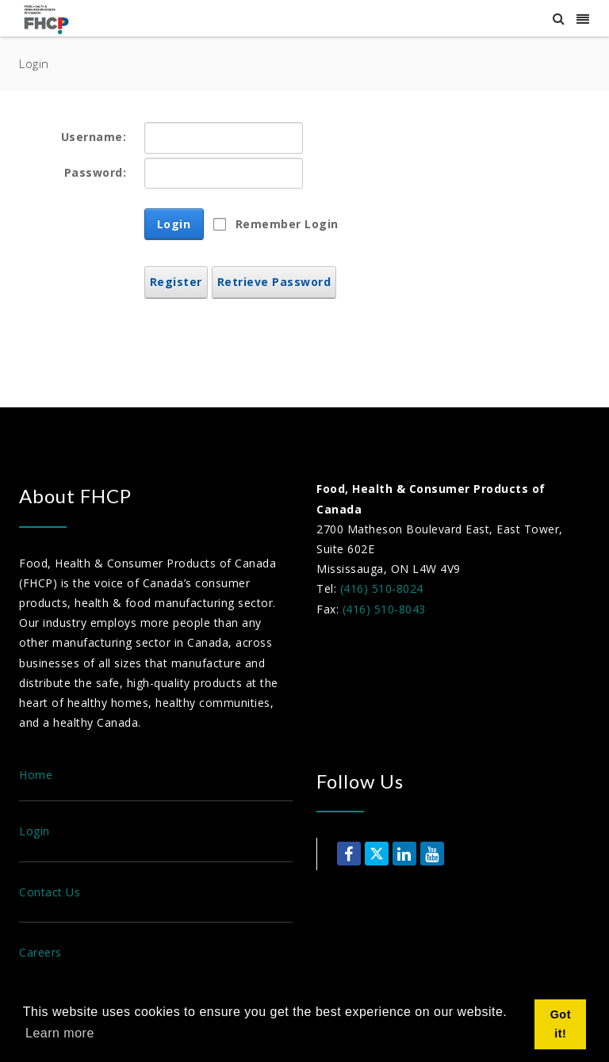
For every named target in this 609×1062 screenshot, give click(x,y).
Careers (40, 952)
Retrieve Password (274, 281)
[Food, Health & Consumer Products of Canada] (48, 18)
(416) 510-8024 (381, 588)
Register (176, 281)
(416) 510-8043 (384, 609)
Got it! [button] (560, 1024)
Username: (94, 136)
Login (174, 223)
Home (35, 774)
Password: (95, 172)
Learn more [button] (59, 1033)
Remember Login (287, 223)
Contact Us (49, 892)
